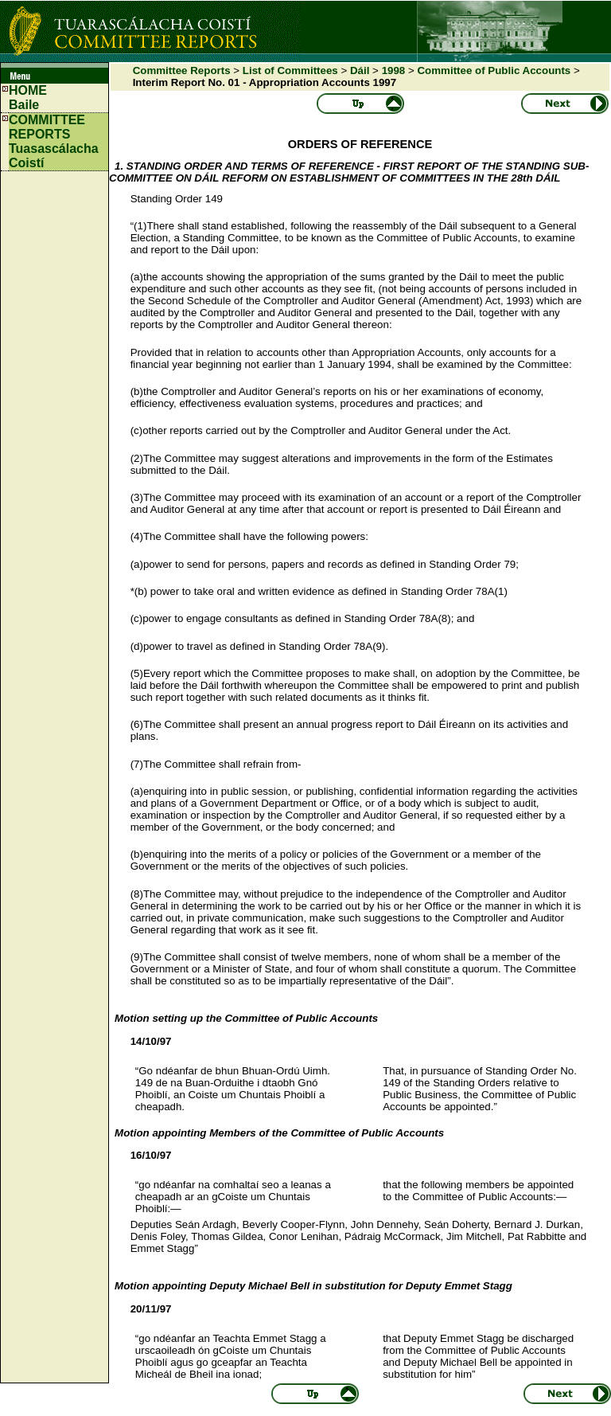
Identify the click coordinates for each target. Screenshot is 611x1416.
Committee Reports (182, 70)
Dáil (359, 70)
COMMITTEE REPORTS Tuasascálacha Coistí (54, 141)
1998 (394, 70)
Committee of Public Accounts (493, 70)
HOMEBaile (28, 97)
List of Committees (290, 70)
